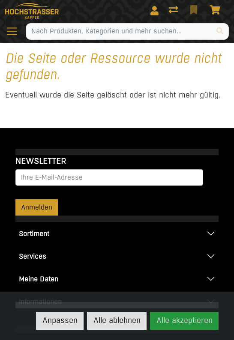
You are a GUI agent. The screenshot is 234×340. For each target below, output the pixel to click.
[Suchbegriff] (119, 31)
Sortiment (34, 234)
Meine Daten (38, 279)
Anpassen (60, 320)
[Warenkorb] (216, 11)
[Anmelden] (154, 11)
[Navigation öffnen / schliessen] (15, 31)
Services (32, 256)
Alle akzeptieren (184, 320)
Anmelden (36, 207)
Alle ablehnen (117, 320)
